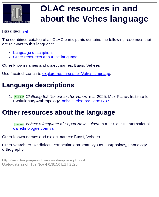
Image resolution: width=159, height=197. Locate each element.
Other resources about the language (45, 57)
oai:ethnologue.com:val (34, 128)
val (25, 31)
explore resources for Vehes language (76, 73)
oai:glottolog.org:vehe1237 (85, 101)
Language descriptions (33, 52)
